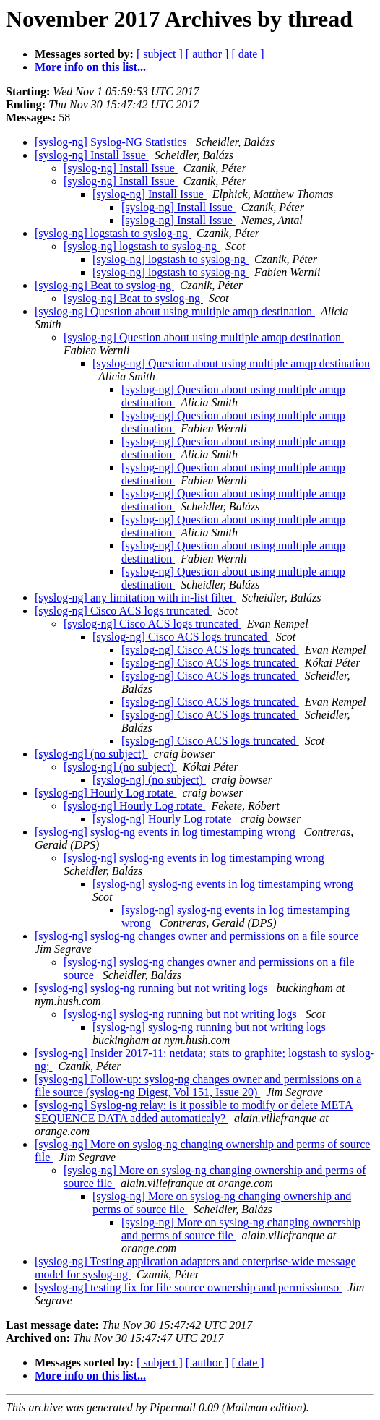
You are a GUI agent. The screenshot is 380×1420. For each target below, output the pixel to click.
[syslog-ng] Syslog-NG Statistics (112, 142)
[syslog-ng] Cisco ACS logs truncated (123, 610)
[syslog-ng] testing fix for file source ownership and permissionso (188, 1287)
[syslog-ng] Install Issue (92, 155)
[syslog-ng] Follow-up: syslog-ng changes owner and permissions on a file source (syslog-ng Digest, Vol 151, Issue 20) (198, 1085)
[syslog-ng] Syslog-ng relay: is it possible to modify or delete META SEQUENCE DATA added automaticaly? (194, 1111)
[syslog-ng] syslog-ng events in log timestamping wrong (166, 832)
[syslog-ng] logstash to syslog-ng (113, 233)
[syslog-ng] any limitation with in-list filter (135, 597)
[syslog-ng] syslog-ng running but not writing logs (153, 988)
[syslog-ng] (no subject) (91, 754)
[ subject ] (160, 54)
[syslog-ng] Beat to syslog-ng (104, 285)
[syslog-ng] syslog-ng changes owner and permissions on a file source (198, 936)
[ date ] (247, 54)
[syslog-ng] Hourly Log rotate (105, 793)
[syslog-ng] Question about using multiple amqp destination (175, 311)
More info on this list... (90, 67)
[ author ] (207, 54)
